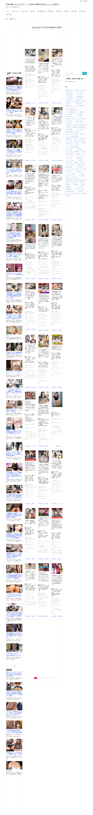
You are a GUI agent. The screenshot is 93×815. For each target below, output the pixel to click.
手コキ (26, 259)
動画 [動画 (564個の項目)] (79, 171)
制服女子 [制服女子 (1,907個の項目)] (69, 105)
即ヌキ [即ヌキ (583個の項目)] (68, 171)
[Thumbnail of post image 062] (30, 455)
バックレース (32, 132)
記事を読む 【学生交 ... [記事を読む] (44, 330)
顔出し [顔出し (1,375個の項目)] (79, 120)
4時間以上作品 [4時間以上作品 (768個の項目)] (70, 153)
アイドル (26, 415)
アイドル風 (42, 77)
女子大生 (27, 69)
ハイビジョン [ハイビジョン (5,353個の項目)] (79, 92)
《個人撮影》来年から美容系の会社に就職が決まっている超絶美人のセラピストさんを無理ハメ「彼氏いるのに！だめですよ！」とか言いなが (43, 243)
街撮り (53, 595)
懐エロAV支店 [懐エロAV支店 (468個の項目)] (70, 191)
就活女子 (44, 536)
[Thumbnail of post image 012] (43, 169)
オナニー (59, 128)
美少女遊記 (44, 589)
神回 (55, 594)
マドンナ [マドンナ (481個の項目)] (79, 186)
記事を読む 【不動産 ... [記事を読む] (57, 219)
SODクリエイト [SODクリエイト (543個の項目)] (70, 175)
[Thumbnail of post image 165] (43, 567)
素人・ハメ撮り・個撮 (29, 71)
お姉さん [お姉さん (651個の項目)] (81, 164)
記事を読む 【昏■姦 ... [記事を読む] (57, 330)
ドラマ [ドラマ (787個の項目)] (83, 151)
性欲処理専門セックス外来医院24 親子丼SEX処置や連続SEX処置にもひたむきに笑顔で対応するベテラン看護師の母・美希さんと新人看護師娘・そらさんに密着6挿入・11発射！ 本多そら (43, 180)
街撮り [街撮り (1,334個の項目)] (68, 123)
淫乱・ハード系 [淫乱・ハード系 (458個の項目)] (81, 193)
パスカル (53, 187)
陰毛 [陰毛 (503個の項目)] (68, 182)
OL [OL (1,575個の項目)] (80, 116)
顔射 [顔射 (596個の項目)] (77, 169)
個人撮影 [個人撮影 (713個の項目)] (80, 158)
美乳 (52, 415)
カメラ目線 (27, 255)
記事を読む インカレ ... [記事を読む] (30, 102)
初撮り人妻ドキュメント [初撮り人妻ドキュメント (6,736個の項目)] (72, 90)
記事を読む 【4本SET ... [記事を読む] (31, 330)
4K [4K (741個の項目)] (84, 153)
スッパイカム (54, 305)
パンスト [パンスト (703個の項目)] (69, 162)
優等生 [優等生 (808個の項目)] (79, 149)
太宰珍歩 (41, 197)
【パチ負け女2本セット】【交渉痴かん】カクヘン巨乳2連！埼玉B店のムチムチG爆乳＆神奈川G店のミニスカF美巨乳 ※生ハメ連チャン (43, 354)
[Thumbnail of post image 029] (30, 566)
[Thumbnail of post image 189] (57, 286)
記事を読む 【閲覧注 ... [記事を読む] (44, 558)
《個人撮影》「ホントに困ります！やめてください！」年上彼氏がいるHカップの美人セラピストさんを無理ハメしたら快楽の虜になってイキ (30, 575)
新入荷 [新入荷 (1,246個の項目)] (83, 125)
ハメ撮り (32, 67)
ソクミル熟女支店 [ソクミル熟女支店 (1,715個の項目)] (71, 112)
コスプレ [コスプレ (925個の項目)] (69, 140)
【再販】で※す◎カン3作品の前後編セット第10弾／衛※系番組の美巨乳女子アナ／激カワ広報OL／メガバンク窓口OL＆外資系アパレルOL (30, 467)
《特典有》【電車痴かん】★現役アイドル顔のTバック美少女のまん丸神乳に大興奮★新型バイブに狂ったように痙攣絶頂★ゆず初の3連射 (43, 469)
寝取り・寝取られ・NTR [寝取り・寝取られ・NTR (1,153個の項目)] (72, 131)
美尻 (52, 308)
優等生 (34, 68)
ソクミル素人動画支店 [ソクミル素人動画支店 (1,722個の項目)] (72, 109)
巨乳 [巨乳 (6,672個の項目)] (83, 90)
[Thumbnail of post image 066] (43, 456)
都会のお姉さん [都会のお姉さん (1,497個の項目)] (70, 118)
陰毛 (28, 193)
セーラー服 (55, 253)
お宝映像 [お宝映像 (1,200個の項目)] (69, 129)
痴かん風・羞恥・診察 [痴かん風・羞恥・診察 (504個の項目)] (80, 180)
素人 (59, 414)
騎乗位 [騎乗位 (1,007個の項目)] (68, 138)
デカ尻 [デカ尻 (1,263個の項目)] (68, 125)
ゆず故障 (46, 136)
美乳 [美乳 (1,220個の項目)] (68, 127)
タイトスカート (29, 131)
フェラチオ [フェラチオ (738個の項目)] (69, 156)
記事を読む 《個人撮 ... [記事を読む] (44, 102)
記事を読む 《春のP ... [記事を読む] (44, 160)
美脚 (26, 308)
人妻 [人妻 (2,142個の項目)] (83, 101)
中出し (30, 68)
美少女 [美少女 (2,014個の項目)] (79, 103)
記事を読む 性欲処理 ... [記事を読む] (44, 219)
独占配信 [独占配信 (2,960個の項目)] (80, 96)
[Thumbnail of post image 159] (57, 169)
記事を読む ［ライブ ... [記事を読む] (57, 503)
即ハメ (47, 195)
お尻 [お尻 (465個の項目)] (81, 191)
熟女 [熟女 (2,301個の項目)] (80, 98)
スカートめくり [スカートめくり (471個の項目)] (79, 189)
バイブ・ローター (28, 417)
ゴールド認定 (27, 529)
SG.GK (27, 254)
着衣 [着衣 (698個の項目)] (83, 162)
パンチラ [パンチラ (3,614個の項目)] (69, 96)
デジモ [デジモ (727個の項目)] (80, 156)
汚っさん (53, 132)
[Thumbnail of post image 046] (57, 399)
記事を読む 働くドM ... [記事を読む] (31, 445)
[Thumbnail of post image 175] (30, 52)
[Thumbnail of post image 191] (30, 168)
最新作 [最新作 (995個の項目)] (82, 138)
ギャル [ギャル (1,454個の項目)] (68, 120)
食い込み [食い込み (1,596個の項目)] (69, 116)
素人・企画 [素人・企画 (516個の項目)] (69, 180)
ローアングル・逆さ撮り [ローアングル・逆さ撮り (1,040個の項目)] (72, 136)
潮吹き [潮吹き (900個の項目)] (68, 142)
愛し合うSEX (40, 82)
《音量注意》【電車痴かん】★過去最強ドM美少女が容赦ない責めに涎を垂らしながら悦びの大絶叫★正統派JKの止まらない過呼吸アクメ (57, 242)
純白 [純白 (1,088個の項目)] (82, 134)
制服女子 (57, 188)
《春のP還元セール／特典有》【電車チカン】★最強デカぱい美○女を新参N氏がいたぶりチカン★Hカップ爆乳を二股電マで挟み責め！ (43, 126)
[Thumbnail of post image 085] (30, 233)
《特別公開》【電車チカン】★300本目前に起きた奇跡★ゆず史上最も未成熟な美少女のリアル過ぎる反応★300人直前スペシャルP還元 (30, 178)
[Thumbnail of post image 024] (43, 398)
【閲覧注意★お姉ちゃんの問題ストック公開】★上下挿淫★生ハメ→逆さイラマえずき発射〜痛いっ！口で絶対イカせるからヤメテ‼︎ (43, 522)
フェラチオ (41, 136)
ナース (46, 194)
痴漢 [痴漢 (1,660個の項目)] (82, 112)
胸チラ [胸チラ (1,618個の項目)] (79, 114)
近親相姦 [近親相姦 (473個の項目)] (69, 189)
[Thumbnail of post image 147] (57, 110)
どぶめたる (55, 475)
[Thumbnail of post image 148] (43, 512)
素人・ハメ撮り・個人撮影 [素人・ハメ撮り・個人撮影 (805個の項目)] (72, 151)
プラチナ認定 (27, 359)
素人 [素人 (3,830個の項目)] (80, 94)
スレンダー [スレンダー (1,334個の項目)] (79, 123)
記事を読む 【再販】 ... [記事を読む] (30, 503)
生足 (34, 69)
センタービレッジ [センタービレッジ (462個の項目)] (71, 193)
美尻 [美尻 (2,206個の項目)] (76, 101)
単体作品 (43, 195)
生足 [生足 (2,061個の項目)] (68, 103)
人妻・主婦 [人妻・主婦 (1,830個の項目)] (80, 105)
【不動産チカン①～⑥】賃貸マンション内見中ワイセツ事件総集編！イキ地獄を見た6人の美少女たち (57, 178)
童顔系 (30, 421)
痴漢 (45, 82)
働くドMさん (32, 419)
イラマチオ (27, 67)
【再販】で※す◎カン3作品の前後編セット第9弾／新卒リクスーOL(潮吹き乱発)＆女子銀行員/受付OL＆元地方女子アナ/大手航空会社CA (57, 525)
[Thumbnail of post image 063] (57, 454)
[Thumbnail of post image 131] (57, 340)
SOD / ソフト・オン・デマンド (43, 193)
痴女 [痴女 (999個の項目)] (76, 138)
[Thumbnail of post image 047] (43, 55)
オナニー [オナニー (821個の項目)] (69, 149)
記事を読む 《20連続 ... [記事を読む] (57, 160)
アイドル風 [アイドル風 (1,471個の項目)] (81, 118)
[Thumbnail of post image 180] (30, 339)
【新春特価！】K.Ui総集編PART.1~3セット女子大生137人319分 (57, 348)
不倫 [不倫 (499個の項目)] (82, 182)
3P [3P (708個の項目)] (80, 160)
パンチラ (26, 68)
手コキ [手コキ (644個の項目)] (79, 167)
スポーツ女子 (32, 255)
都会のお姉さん (57, 308)
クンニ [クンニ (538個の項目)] (81, 175)
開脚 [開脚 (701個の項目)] (76, 162)
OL (59, 70)
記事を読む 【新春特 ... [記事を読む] (57, 387)
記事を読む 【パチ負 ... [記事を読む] (30, 160)
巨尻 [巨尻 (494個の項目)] (68, 184)
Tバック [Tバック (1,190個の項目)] (80, 129)
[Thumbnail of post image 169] (30, 286)
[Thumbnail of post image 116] (43, 113)
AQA (40, 532)
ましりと (26, 530)
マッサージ (40, 255)
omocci (53, 71)
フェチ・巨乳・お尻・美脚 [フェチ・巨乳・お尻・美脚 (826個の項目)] (72, 147)
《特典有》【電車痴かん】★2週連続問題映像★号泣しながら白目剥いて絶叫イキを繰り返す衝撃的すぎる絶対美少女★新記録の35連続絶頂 (43, 410)
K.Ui (34, 66)
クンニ (59, 413)
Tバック (41, 478)
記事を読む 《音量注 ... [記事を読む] (57, 278)
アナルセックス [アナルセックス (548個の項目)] (70, 173)
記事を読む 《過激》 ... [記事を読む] (30, 558)
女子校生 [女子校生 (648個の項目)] (69, 167)
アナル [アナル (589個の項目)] (83, 169)
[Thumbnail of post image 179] (30, 111)
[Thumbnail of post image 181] (57, 568)
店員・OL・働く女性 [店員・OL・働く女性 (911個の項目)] (79, 140)
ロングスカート (32, 530)
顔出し (42, 139)
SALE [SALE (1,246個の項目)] (75, 125)
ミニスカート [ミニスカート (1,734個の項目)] (70, 107)
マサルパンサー (28, 418)
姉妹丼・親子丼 (41, 198)
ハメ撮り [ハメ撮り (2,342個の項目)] (69, 98)
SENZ (39, 191)
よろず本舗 (27, 419)
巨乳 (31, 69)
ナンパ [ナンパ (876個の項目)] (83, 142)
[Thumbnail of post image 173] (43, 230)
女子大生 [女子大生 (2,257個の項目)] (69, 101)
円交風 (46, 535)
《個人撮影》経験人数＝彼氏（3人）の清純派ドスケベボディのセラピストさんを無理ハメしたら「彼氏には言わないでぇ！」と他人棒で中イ (43, 68)
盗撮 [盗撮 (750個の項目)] (78, 153)
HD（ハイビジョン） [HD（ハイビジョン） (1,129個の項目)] (71, 134)
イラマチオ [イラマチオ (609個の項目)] (69, 169)
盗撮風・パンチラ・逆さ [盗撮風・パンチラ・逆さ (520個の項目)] (72, 178)
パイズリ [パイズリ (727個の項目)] (69, 158)
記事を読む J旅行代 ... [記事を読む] (57, 102)
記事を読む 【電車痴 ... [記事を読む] (57, 616)
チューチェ (27, 132)
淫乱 (56, 414)
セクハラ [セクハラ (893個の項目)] (76, 142)
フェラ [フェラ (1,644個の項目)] (68, 114)
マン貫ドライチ (32, 304)
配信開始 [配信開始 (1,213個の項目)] (82, 127)
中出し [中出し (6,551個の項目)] (68, 92)
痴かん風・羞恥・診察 (42, 138)
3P (46, 190)
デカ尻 (32, 529)
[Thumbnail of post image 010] (57, 53)
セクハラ (41, 78)
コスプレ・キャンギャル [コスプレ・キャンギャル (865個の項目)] (72, 145)
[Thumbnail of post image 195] (57, 230)
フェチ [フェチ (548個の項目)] (81, 173)
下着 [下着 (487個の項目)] (83, 184)
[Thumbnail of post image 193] (57, 513)
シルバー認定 (28, 189)
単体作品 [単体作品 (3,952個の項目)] (69, 94)
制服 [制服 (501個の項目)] (75, 182)
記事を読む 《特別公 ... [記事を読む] (30, 219)
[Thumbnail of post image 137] (30, 395)
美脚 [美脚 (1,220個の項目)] (75, 127)
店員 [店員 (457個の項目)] (68, 195)
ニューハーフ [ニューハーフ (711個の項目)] (70, 160)
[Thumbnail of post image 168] (43, 341)
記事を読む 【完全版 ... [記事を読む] (30, 278)
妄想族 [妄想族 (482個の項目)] (68, 186)
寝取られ (40, 81)
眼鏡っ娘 (29, 534)
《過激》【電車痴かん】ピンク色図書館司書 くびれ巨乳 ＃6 (30, 522)
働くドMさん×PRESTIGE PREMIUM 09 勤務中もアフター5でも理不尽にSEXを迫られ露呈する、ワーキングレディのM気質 (30, 406)
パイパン (26, 416)
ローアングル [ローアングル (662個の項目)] (70, 164)
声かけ (31, 134)
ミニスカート (58, 73)
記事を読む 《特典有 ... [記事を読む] (44, 445)
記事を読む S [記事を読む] (59, 445)
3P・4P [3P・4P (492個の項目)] (75, 184)
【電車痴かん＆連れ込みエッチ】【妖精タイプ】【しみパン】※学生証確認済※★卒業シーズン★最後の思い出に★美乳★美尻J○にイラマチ (57, 580)
